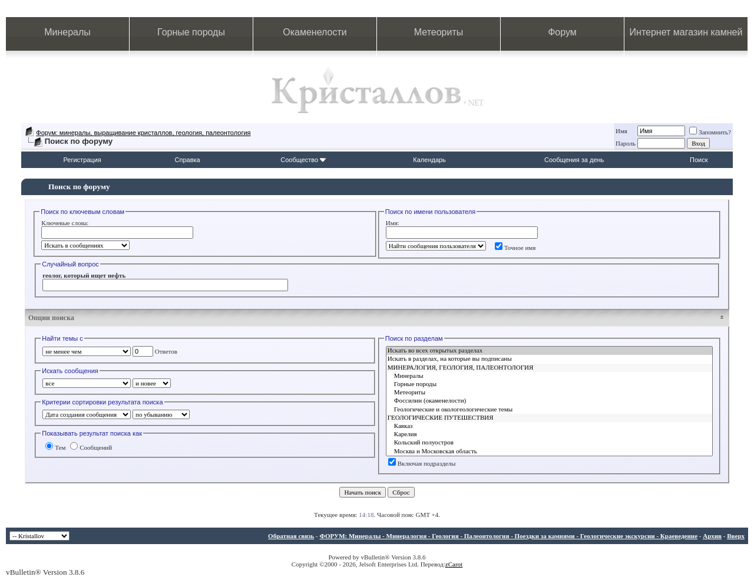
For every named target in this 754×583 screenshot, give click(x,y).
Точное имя (515, 247)
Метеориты (438, 32)
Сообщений (91, 447)
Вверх (736, 535)
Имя (621, 130)
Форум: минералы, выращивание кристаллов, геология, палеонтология (143, 132)
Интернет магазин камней (686, 32)
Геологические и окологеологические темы (549, 410)
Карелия (549, 434)
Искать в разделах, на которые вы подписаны (549, 359)
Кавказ (549, 426)
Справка (187, 159)
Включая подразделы (422, 463)
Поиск (698, 159)
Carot (455, 564)
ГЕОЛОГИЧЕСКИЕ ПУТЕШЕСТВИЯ (549, 418)
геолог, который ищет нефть (83, 275)
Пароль (626, 143)
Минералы (67, 32)
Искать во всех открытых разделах (549, 351)
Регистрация (82, 159)
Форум (562, 32)
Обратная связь (291, 535)
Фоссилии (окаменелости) (549, 401)
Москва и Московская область (549, 451)
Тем (55, 447)
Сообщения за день (574, 159)
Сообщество (303, 159)
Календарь (429, 159)
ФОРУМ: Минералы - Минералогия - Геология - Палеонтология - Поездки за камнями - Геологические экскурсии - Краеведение (508, 535)
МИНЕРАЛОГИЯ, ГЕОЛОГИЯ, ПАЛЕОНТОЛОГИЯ (549, 368)
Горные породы (191, 32)
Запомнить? (710, 132)
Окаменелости (314, 32)
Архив (712, 535)
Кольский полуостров (549, 443)
